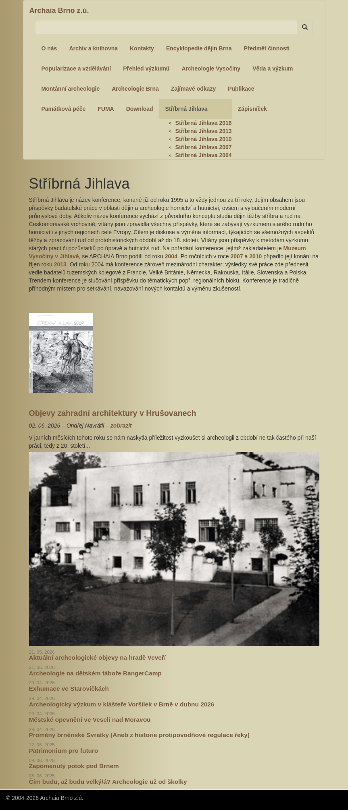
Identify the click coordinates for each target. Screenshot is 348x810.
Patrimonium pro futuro (63, 750)
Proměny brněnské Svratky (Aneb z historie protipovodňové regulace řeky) (139, 734)
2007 (236, 256)
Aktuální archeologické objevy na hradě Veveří (97, 657)
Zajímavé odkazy (193, 88)
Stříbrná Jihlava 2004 (203, 155)
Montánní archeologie (71, 88)
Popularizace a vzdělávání (76, 68)
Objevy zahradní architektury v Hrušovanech (112, 413)
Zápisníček (252, 109)
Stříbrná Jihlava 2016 (203, 123)
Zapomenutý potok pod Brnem (74, 765)
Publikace (241, 88)
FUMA (106, 109)
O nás (49, 48)
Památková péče (64, 109)
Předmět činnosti (267, 48)
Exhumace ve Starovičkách (69, 688)
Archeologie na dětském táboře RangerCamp (95, 673)
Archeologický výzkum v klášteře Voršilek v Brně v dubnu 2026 (122, 704)
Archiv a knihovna (93, 48)
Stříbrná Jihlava (186, 109)
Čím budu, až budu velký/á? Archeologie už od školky (108, 781)
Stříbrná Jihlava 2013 (203, 131)
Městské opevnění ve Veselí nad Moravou (90, 719)
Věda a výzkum (272, 68)
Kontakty (142, 48)
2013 (60, 264)
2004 (171, 256)
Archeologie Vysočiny (210, 68)
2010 (255, 256)
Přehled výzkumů (146, 68)
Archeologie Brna (135, 88)
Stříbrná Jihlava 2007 (203, 147)
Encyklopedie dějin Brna (199, 48)
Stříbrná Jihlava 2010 (203, 139)
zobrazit (121, 425)
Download (139, 109)
